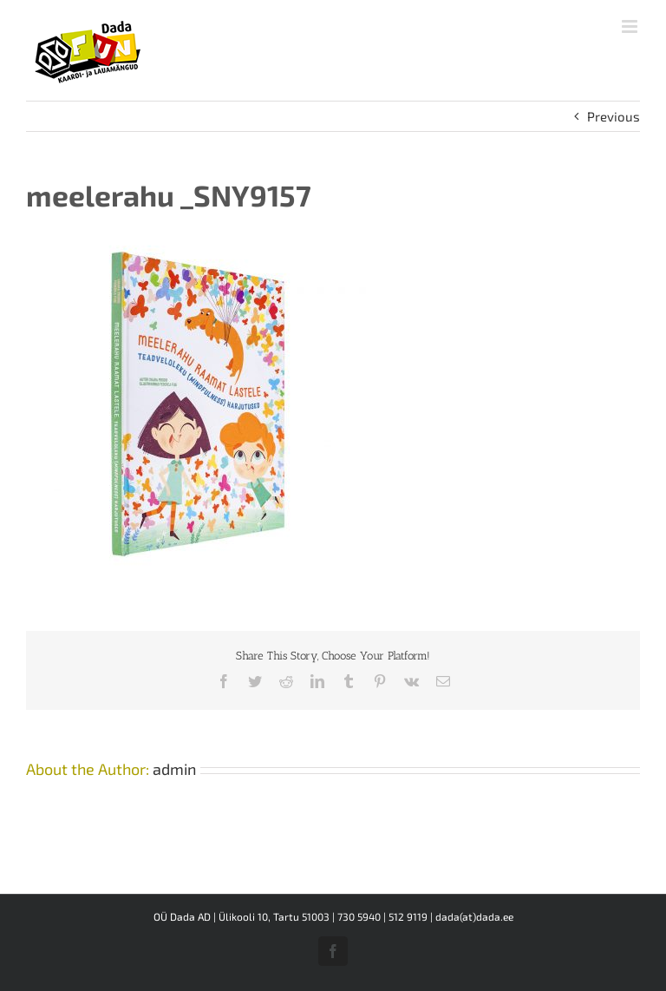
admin (174, 768)
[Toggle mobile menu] (631, 26)
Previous (613, 116)
